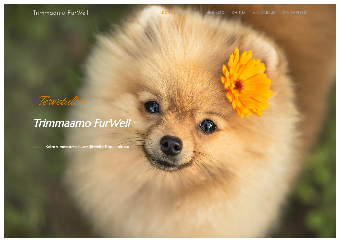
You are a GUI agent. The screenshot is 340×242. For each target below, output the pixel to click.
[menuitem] (153, 13)
